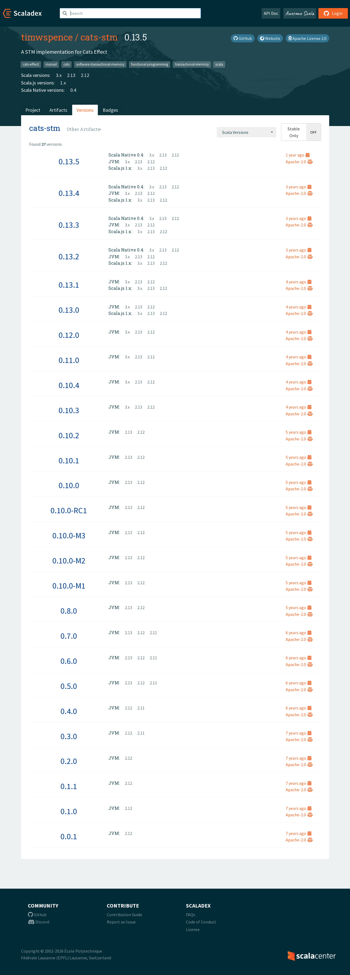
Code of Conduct (201, 922)
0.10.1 (69, 460)
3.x (59, 75)
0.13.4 (69, 193)
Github (37, 914)
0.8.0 (69, 611)
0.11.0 (69, 360)
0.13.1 (69, 285)
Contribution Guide (124, 914)
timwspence (47, 37)
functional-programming (149, 64)
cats (66, 64)
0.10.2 (69, 435)
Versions (85, 110)
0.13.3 (69, 225)
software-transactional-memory (100, 64)
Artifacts (58, 110)
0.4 (73, 90)
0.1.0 (69, 811)
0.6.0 (69, 661)
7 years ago (298, 733)
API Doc (271, 13)
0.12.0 (69, 335)
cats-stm (99, 37)
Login (333, 13)
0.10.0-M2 (68, 560)
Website (270, 38)
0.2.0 (69, 761)
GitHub (243, 38)
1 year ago (297, 155)
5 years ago (298, 432)
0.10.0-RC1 (69, 510)
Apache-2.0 (299, 161)
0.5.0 (69, 686)
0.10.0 (69, 485)
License (193, 929)
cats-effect (31, 64)
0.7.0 (69, 636)
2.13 (71, 75)
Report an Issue (121, 922)
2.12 (85, 75)
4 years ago (298, 281)
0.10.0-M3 (68, 535)
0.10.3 (69, 410)
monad (51, 64)
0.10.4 (69, 385)
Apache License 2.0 (307, 38)
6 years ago (298, 632)
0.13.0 (69, 310)
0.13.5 (69, 161)
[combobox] (246, 132)
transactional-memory (192, 64)
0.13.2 (69, 256)
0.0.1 (69, 836)
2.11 (153, 632)
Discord (38, 922)
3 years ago (298, 186)
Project (32, 110)
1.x (63, 83)
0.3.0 (69, 736)
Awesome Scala (299, 13)
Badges (110, 110)
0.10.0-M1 (68, 585)
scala (219, 64)
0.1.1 (69, 786)
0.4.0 (69, 711)
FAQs (190, 914)
